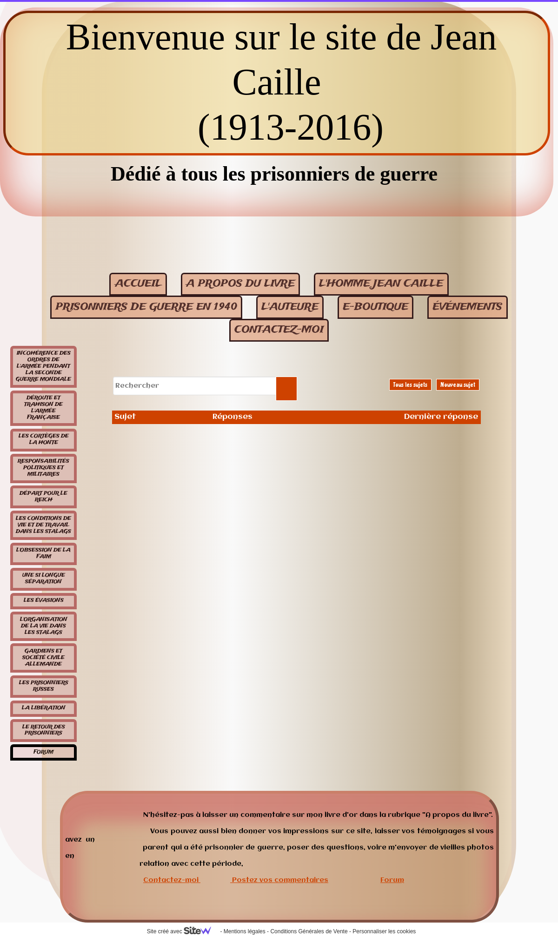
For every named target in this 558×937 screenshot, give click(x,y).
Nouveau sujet (457, 385)
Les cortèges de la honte (44, 439)
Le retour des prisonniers (43, 730)
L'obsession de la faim (43, 553)
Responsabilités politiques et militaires (43, 468)
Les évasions (44, 600)
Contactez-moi (171, 880)
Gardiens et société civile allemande (43, 657)
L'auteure (290, 307)
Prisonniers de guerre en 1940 (146, 307)
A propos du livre (240, 283)
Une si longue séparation (43, 579)
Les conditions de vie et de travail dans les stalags (43, 525)
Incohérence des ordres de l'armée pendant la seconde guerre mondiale (43, 366)
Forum (43, 752)
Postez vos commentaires (280, 880)
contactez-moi (279, 330)
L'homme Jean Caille (381, 283)
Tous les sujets (410, 385)
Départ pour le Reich (43, 497)
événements (467, 307)
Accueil (138, 283)
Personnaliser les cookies (384, 931)
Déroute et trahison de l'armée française (43, 407)
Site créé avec (183, 931)
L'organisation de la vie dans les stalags (43, 626)
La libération (44, 708)
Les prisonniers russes (43, 686)
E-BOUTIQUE (375, 307)
